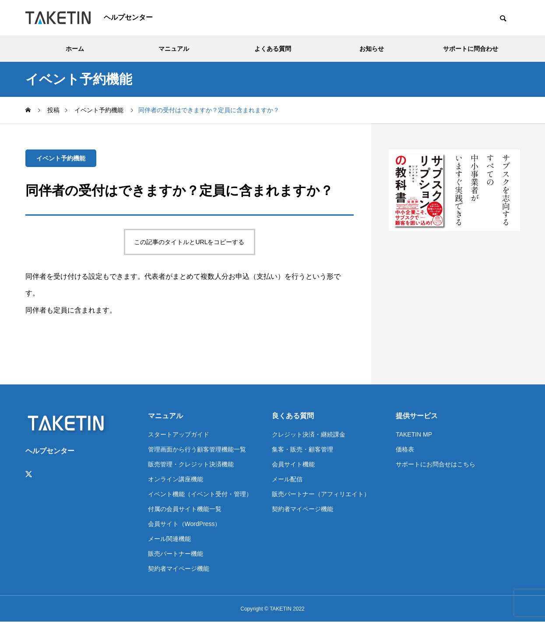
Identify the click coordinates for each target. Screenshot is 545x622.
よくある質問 (272, 48)
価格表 (405, 449)
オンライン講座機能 (175, 479)
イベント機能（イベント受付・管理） (200, 494)
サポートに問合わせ (470, 48)
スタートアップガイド (178, 434)
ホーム (75, 48)
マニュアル (173, 48)
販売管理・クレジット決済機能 (191, 464)
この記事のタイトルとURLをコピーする (189, 241)
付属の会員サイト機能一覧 (185, 508)
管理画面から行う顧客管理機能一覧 (197, 449)
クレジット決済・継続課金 (308, 434)
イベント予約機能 (60, 158)
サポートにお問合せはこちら (435, 464)
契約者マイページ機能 (178, 568)
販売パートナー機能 (175, 553)
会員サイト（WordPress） (184, 523)
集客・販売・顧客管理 (302, 449)
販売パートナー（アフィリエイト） (321, 494)
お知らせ (371, 48)
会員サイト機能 (293, 464)
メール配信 (287, 479)
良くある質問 (293, 415)
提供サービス (417, 415)
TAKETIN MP (414, 434)
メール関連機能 (169, 538)
